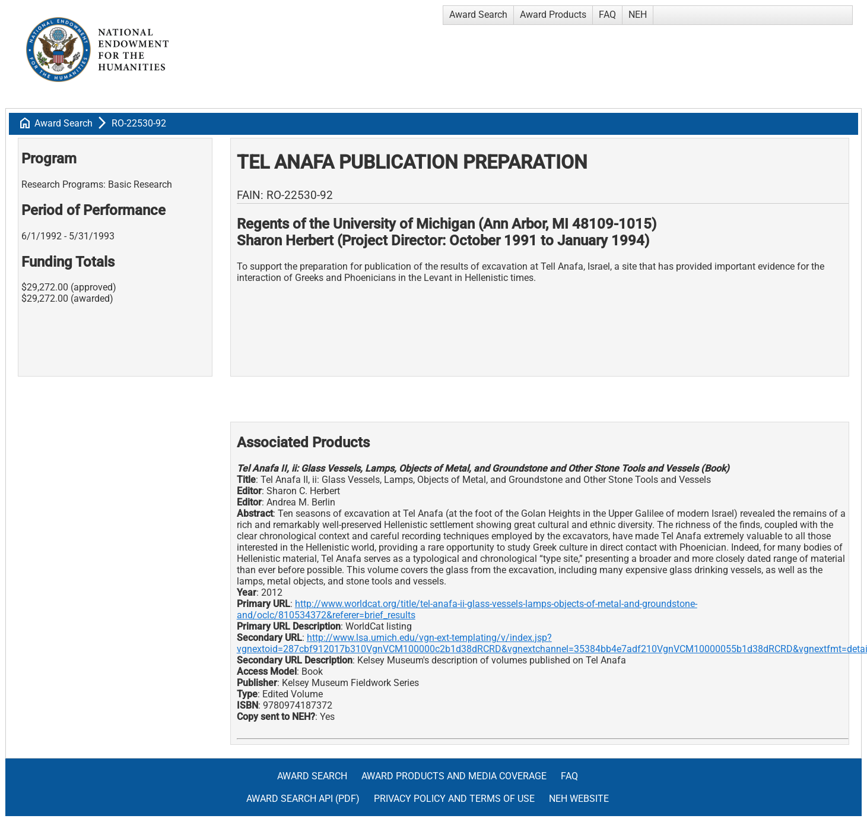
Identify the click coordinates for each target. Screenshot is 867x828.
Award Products (553, 14)
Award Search (478, 14)
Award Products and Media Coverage (454, 776)
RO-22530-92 (139, 123)
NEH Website (579, 798)
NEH (637, 14)
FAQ (607, 14)
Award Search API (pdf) (303, 798)
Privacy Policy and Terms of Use (454, 798)
